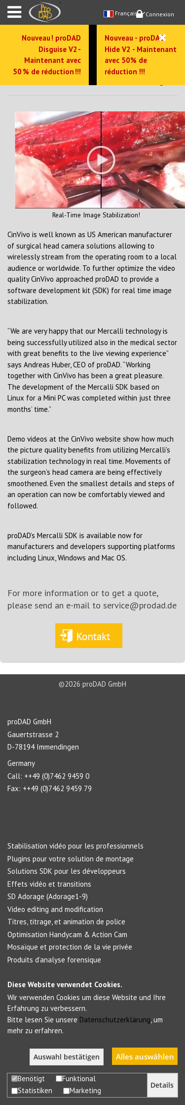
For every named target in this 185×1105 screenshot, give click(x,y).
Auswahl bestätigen (67, 1057)
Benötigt (28, 1078)
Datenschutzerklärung (114, 1019)
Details (162, 1085)
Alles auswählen (145, 1056)
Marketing (82, 1090)
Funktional (76, 1078)
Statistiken (31, 1090)
